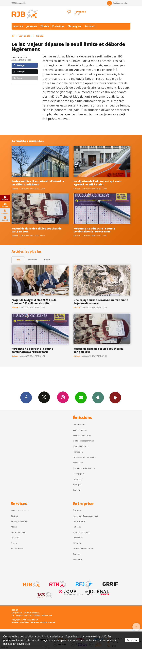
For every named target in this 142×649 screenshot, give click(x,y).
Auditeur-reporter (117, 3)
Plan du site (47, 615)
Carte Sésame (79, 521)
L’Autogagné (78, 474)
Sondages (77, 484)
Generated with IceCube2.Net (43, 622)
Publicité (77, 527)
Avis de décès (17, 548)
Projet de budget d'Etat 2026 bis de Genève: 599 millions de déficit (34, 301)
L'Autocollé (78, 479)
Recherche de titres (82, 435)
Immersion (78, 452)
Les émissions (79, 424)
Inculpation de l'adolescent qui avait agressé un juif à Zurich (97, 182)
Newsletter (78, 559)
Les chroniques (80, 430)
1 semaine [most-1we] (32, 259)
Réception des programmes (85, 516)
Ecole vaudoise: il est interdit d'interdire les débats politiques (38, 182)
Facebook (26, 397)
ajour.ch (18, 26)
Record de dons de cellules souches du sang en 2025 (36, 230)
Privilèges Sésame (19, 521)
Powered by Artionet (20, 622)
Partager (19, 65)
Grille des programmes (83, 441)
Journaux (31, 26)
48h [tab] (18, 259)
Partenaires (78, 538)
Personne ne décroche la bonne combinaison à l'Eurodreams (94, 230)
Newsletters (81, 397)
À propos (77, 510)
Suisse (40, 35)
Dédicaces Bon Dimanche (84, 457)
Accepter (132, 640)
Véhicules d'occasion (20, 510)
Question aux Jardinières (84, 468)
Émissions (58, 26)
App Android (115, 397)
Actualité (24, 35)
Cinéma (14, 516)
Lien (18, 78)
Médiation (77, 543)
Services (89, 26)
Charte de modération (83, 548)
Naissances (78, 463)
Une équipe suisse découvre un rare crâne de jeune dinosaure (100, 301)
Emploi (14, 543)
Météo (14, 527)
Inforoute (15, 538)
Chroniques (74, 26)
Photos (44, 26)
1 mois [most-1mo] (47, 259)
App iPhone (98, 397)
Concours (77, 490)
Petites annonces (18, 532)
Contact (76, 554)
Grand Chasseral (80, 446)
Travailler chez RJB (81, 532)
